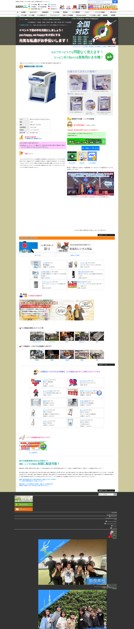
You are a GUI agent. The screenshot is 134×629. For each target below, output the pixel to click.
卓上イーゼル (83, 407)
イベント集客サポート (42, 15)
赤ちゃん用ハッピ (84, 378)
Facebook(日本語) (111, 519)
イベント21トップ (76, 46)
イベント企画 (23, 15)
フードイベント (52, 339)
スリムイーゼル (46, 407)
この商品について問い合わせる (90, 147)
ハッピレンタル (46, 377)
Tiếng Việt (112, 534)
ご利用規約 (32, 6)
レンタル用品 (56, 12)
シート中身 (17, 15)
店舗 (97, 357)
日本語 (114, 529)
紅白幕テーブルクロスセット (86, 388)
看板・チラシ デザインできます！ (126, 9)
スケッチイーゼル (84, 418)
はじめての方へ (33, 12)
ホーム (17, 12)
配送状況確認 (33, 8)
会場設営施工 (45, 12)
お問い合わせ (113, 12)
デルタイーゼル (46, 419)
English (113, 531)
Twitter (114, 523)
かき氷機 (45, 260)
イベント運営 (31, 15)
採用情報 (113, 15)
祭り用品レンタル (93, 46)
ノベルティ (87, 12)
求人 (40, 8)
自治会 (81, 357)
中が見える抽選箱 (84, 398)
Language (52, 4)
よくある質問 (32, 4)
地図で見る (105, 585)
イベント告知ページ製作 (94, 15)
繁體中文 (113, 533)
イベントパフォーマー (55, 15)
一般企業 (67, 357)
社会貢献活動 (42, 6)
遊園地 (52, 357)
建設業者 (37, 357)
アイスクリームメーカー (47, 279)
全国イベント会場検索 (68, 15)
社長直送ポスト (53, 8)
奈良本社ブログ (113, 585)
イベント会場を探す (33, 450)
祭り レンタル (38, 253)
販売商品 (65, 12)
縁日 (97, 339)
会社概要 (23, 12)
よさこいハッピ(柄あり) (48, 388)
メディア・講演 (42, 4)
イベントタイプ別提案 (100, 12)
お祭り (67, 339)
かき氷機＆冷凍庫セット (46, 269)
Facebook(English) (111, 521)
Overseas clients (81, 15)
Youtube (113, 526)
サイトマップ (52, 6)
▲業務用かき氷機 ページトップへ (106, 232)
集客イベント (82, 339)
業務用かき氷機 (80, 279)
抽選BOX (45, 398)
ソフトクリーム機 (83, 260)
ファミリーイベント (37, 339)
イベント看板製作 (76, 12)
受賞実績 (105, 15)
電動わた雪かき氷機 (82, 269)
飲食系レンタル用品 (101, 46)
